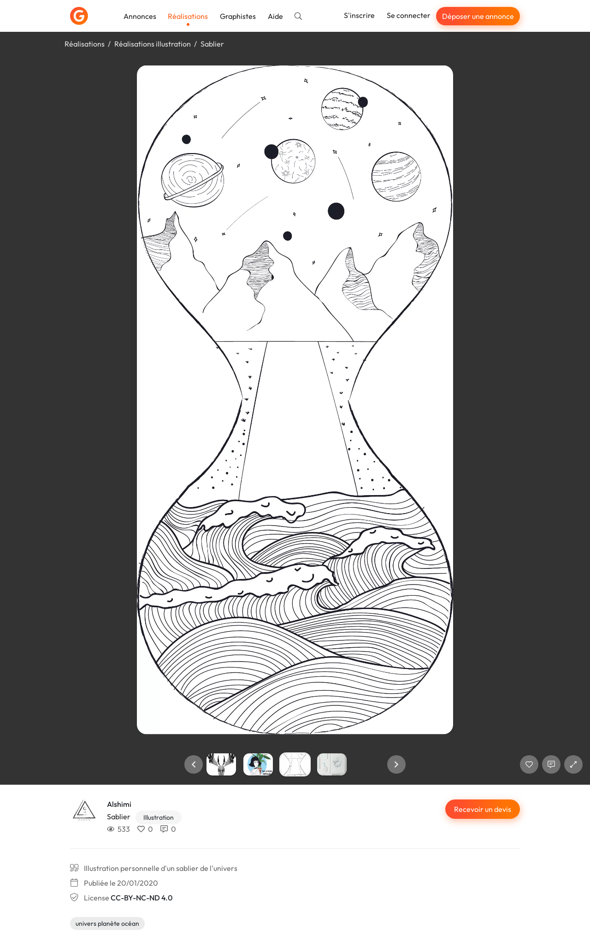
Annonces (140, 16)
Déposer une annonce (478, 16)
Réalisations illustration (152, 43)
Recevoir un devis (482, 809)
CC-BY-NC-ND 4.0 (141, 897)
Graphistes (238, 16)
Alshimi (119, 804)
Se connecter (409, 15)
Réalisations (188, 16)
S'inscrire (359, 15)
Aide (275, 16)
